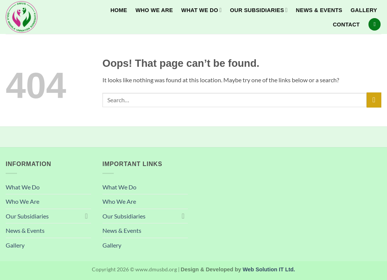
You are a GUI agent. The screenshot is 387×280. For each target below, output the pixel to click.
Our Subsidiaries (259, 10)
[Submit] (374, 99)
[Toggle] (86, 215)
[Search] (374, 24)
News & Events (319, 10)
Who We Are (154, 10)
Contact (346, 25)
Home (118, 10)
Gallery (364, 10)
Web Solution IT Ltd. (269, 269)
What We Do (201, 10)
